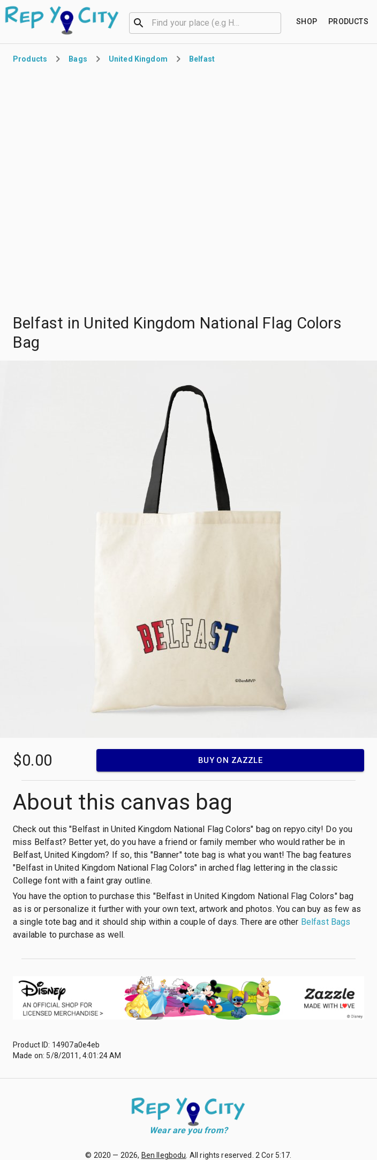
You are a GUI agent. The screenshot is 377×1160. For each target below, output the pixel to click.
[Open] (276, 23)
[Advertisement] (118, 189)
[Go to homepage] (62, 20)
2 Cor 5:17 (272, 1155)
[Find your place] (307, 22)
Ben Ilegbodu (163, 1155)
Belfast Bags (326, 922)
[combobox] (205, 22)
